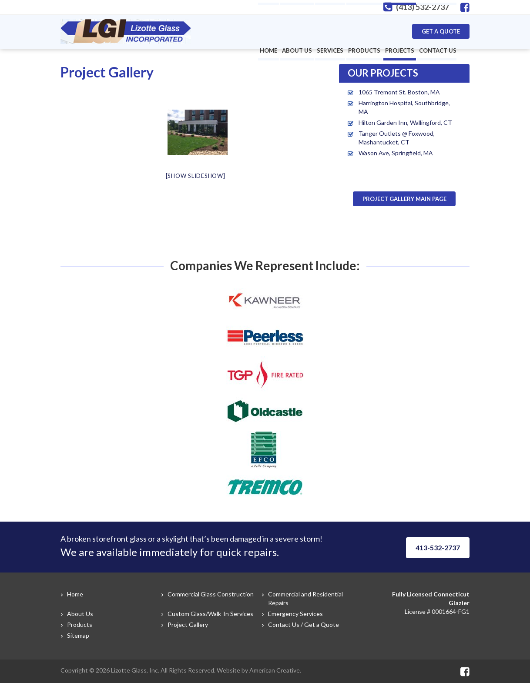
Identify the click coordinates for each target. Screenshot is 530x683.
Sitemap (78, 635)
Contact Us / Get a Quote (303, 624)
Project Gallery (188, 624)
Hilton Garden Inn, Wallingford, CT (405, 122)
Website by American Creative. (259, 670)
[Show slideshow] (195, 175)
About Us (80, 613)
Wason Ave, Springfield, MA (396, 153)
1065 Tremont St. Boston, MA (399, 92)
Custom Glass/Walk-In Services (210, 613)
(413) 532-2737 (422, 7)
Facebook (465, 7)
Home (75, 594)
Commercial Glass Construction (211, 594)
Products (79, 624)
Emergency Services (295, 613)
